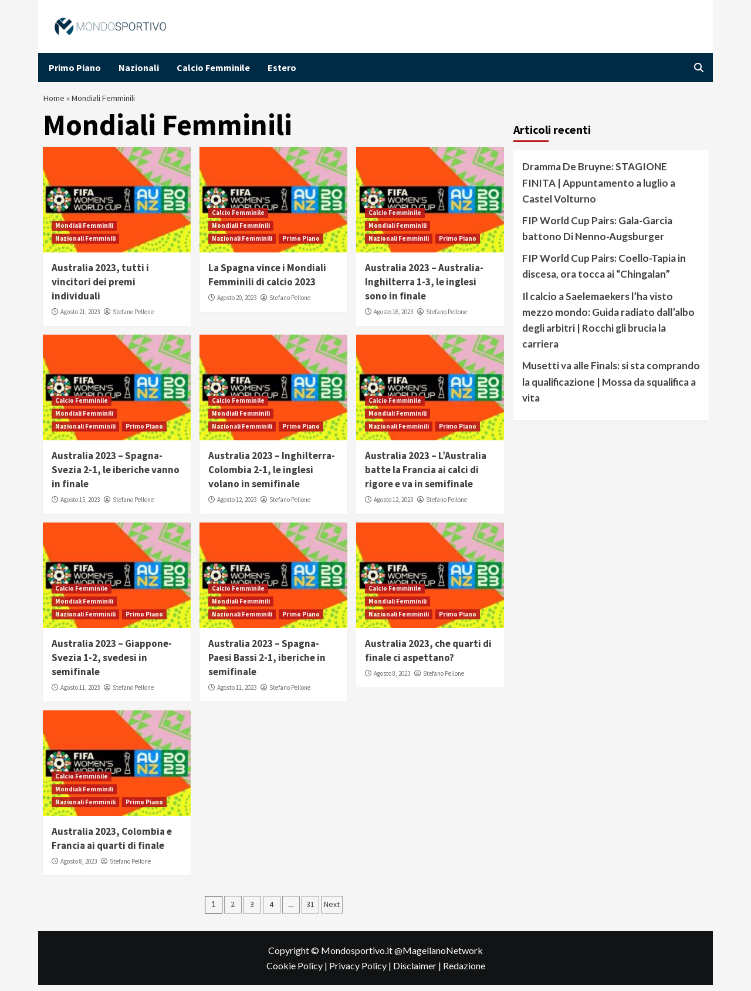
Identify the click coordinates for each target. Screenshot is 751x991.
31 (310, 910)
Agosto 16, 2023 (393, 318)
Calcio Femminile (213, 67)
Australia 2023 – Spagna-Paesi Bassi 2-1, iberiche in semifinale (267, 663)
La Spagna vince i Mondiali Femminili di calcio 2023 (267, 280)
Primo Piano (75, 67)
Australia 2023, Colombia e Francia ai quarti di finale (112, 844)
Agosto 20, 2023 (236, 303)
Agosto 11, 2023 (80, 693)
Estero (282, 67)
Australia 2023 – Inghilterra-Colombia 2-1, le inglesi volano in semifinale (271, 475)
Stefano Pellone (133, 318)
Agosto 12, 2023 (236, 505)
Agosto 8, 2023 (392, 679)
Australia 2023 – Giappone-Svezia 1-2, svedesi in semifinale (112, 663)
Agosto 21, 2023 (80, 318)
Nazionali (139, 67)
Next (332, 910)
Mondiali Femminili (84, 231)
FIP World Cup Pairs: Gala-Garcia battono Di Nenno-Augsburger (597, 234)
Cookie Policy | (297, 971)
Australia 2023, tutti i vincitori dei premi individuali (100, 287)
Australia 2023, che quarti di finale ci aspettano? (428, 656)
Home (55, 101)
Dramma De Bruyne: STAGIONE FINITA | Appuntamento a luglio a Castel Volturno (598, 188)
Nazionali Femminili (85, 244)
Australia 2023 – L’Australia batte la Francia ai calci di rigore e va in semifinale (425, 475)
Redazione (464, 971)
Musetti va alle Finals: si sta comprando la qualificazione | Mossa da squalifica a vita (611, 387)
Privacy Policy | (361, 971)
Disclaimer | (418, 971)
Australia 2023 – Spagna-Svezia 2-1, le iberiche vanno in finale (116, 475)
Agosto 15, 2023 (80, 505)
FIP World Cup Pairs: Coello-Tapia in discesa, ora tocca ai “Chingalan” (604, 272)
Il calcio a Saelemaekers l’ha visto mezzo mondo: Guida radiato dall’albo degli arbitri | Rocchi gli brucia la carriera (608, 326)
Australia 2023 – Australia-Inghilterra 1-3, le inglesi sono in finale (424, 287)
